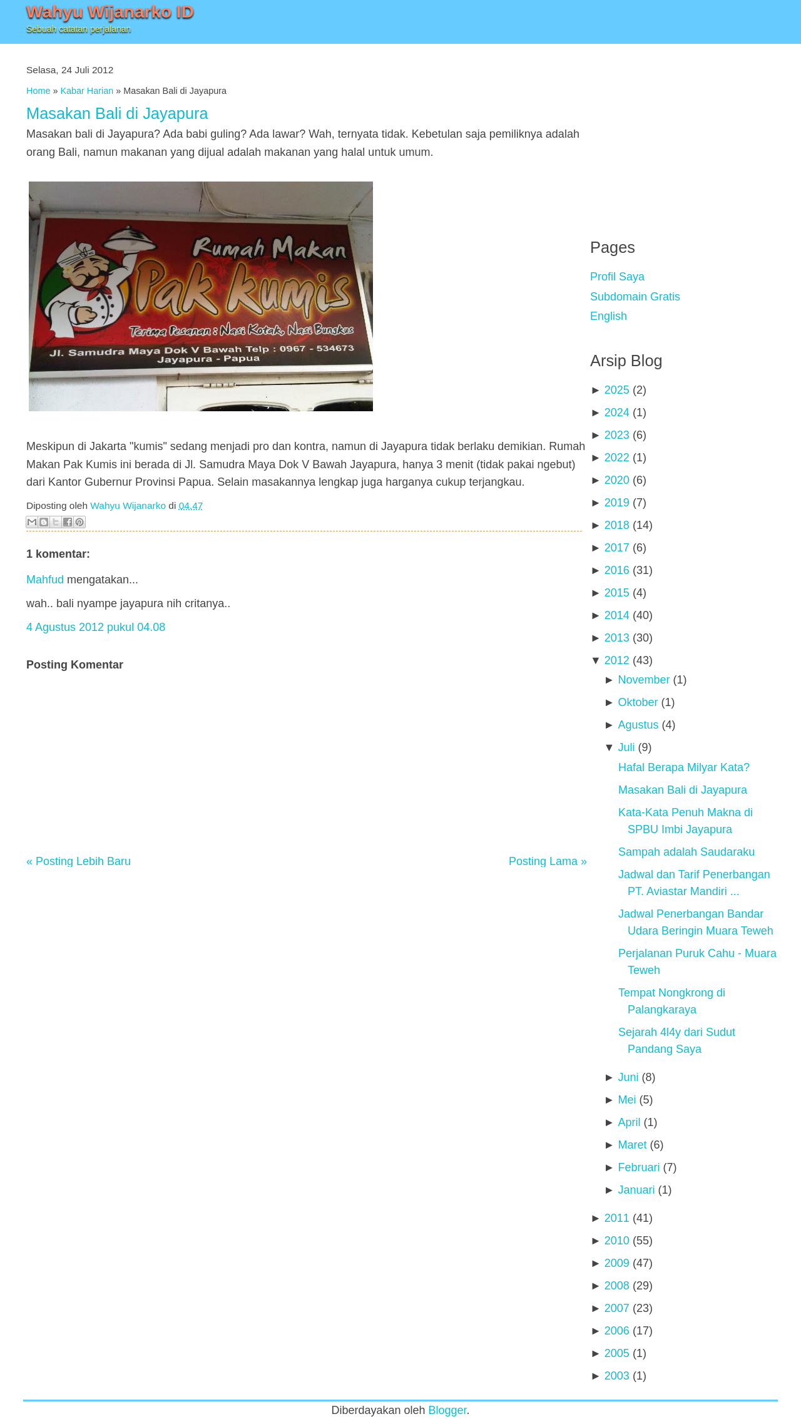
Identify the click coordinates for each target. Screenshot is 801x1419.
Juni (628, 1077)
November (644, 680)
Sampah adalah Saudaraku (686, 852)
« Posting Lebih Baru (78, 861)
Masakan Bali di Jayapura (117, 113)
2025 (617, 390)
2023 (617, 435)
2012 (617, 660)
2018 (617, 525)
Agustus (638, 725)
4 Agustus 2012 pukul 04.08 (95, 627)
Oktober (638, 702)
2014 (617, 615)
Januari (636, 1190)
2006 (617, 1330)
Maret (632, 1145)
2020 (617, 480)
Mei (627, 1100)
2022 (617, 457)
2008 (617, 1285)
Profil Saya (617, 276)
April (629, 1122)
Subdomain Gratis (635, 296)
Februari (639, 1167)
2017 (617, 547)
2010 (617, 1240)
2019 (617, 502)
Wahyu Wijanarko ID (110, 11)
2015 (617, 593)
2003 (617, 1376)
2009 (617, 1263)
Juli (626, 747)
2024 (617, 412)
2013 (617, 638)
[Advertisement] (684, 131)
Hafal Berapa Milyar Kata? (684, 767)
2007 (617, 1308)
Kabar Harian (86, 91)
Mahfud (45, 579)
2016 (617, 570)
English (608, 316)
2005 (617, 1353)
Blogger (448, 1410)
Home (38, 91)
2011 (617, 1218)
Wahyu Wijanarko (128, 505)
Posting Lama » (548, 861)
